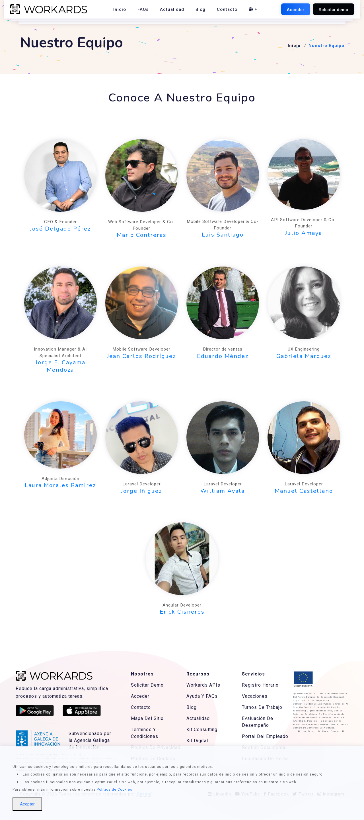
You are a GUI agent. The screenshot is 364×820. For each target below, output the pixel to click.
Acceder (140, 696)
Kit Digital (197, 740)
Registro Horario (260, 685)
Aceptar (27, 804)
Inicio (119, 9)
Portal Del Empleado (265, 736)
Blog (200, 9)
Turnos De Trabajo (262, 707)
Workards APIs (203, 685)
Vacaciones (255, 696)
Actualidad (172, 9)
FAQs (143, 9)
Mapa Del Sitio (147, 718)
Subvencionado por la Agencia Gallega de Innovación (90, 740)
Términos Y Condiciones (144, 733)
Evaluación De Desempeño (257, 722)
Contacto (227, 9)
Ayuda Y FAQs (202, 696)
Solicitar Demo (147, 685)
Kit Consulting (201, 729)
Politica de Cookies (114, 789)
